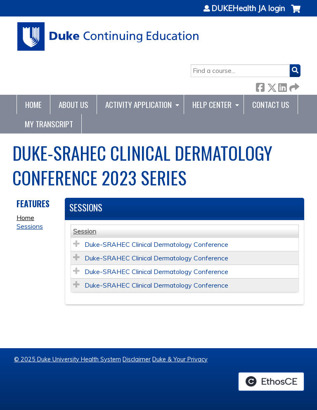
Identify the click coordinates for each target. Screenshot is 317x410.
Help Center (212, 104)
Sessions (30, 226)
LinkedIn (282, 86)
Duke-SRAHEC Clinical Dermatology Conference (156, 244)
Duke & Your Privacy (180, 359)
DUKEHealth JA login (248, 8)
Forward (293, 86)
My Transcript (49, 124)
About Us (73, 104)
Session (84, 231)
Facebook (260, 86)
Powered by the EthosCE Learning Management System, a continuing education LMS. (271, 381)
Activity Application (138, 104)
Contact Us (270, 104)
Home (33, 104)
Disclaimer (137, 359)
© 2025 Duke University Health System (67, 359)
